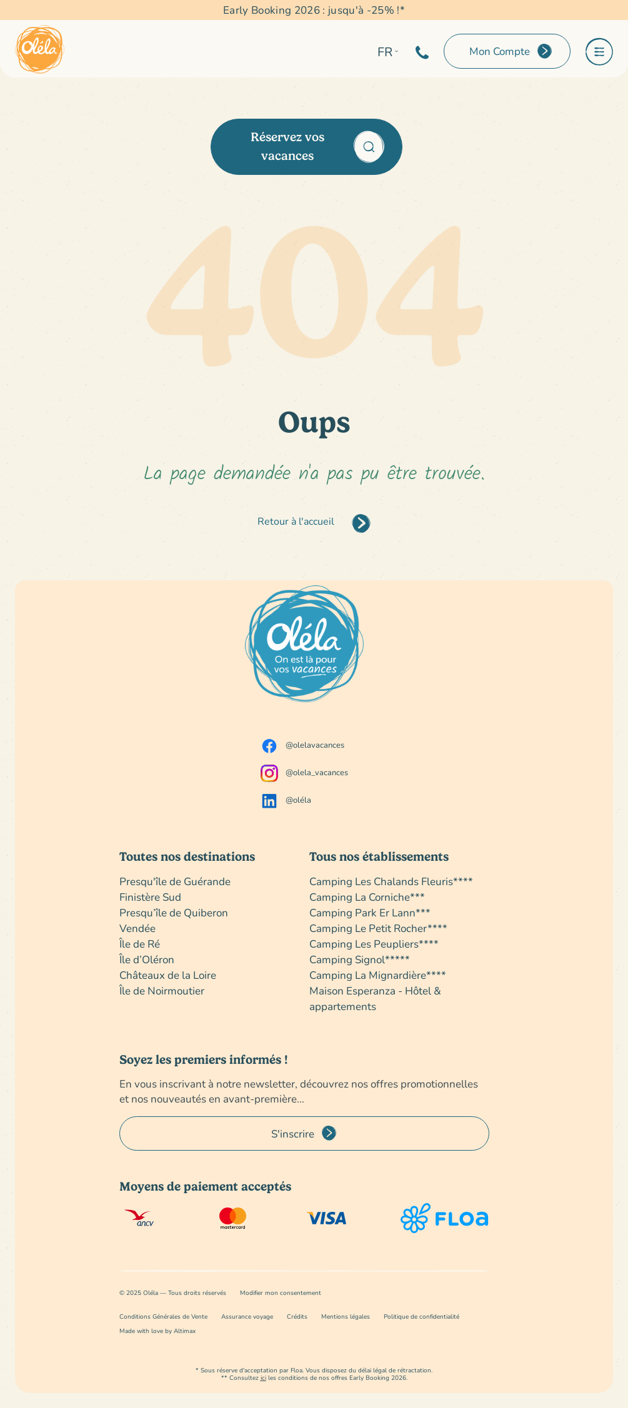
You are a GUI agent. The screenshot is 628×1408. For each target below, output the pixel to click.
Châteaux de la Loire (167, 975)
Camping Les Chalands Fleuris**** (391, 881)
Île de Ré (139, 943)
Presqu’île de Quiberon (173, 912)
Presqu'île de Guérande (175, 881)
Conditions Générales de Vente (163, 1316)
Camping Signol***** (359, 959)
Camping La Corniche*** (367, 897)
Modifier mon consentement (280, 1293)
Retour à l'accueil (295, 520)
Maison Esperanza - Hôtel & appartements (375, 998)
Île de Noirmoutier (161, 990)
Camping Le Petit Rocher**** (378, 928)
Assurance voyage (247, 1316)
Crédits (297, 1316)
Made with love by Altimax (157, 1331)
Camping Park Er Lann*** (370, 912)
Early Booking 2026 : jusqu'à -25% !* (314, 9)
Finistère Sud (150, 897)
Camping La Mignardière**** (377, 975)
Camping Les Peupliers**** (374, 943)
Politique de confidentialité (421, 1316)
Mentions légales (345, 1316)
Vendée (137, 928)
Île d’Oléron (146, 959)
